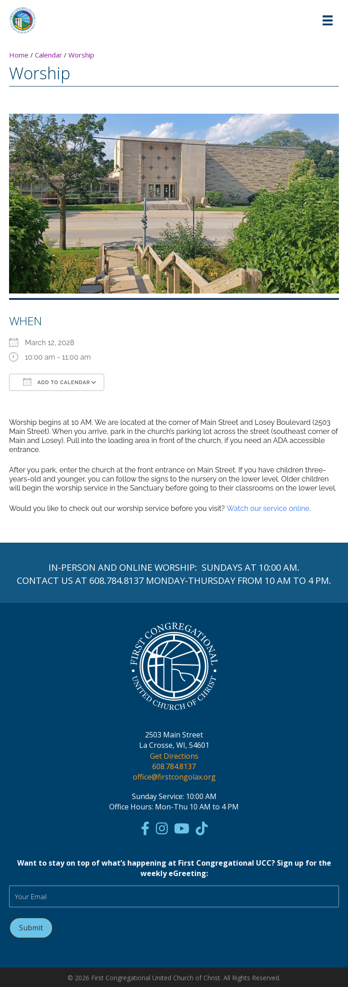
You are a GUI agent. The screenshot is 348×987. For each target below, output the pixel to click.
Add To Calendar (56, 382)
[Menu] (327, 20)
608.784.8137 (116, 580)
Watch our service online (268, 508)
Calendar (48, 54)
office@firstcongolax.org (174, 777)
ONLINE (135, 567)
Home (19, 54)
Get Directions (174, 756)
